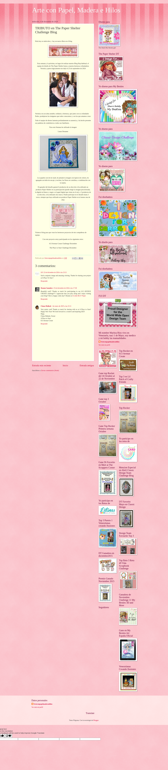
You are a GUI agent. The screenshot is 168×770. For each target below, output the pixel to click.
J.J (42, 272)
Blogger (95, 720)
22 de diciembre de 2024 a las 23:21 (55, 272)
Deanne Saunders (47, 288)
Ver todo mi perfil (104, 345)
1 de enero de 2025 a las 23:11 (61, 306)
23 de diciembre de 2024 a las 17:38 (65, 288)
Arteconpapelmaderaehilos (110, 342)
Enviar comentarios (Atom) (50, 370)
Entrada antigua (87, 365)
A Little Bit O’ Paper (79, 296)
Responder (44, 281)
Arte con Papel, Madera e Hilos (76, 10)
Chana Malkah (46, 306)
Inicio (65, 365)
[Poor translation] (8, 736)
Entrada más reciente (41, 365)
